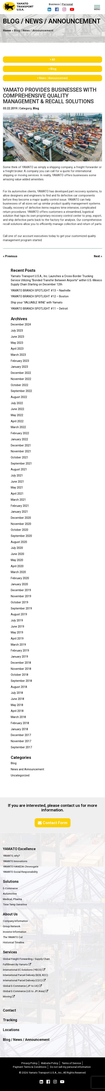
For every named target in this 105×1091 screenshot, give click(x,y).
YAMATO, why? (11, 855)
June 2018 (17, 699)
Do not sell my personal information (70, 1066)
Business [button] (54, 4)
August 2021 (19, 469)
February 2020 (20, 578)
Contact (9, 1010)
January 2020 (19, 584)
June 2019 (17, 626)
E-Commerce (10, 888)
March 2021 (18, 499)
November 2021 (21, 451)
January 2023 (19, 367)
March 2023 (18, 355)
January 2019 (19, 656)
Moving (9, 996)
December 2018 (21, 662)
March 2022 (18, 427)
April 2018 (17, 711)
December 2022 (21, 373)
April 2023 (17, 348)
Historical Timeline (13, 942)
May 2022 (17, 415)
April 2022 (17, 421)
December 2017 (21, 735)
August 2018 (19, 687)
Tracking (10, 1020)
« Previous (10, 256)
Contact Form (52, 822)
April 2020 (17, 566)
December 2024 (21, 324)
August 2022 (19, 397)
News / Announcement (52, 78)
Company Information (15, 920)
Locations (11, 1030)
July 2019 (17, 620)
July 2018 (17, 693)
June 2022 (17, 409)
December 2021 (21, 445)
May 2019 (17, 632)
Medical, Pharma (12, 899)
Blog (52, 68)
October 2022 (19, 385)
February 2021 (20, 506)
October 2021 (19, 457)
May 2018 (17, 705)
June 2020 (17, 554)
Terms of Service (71, 1063)
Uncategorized (20, 775)
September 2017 (21, 747)
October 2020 (19, 530)
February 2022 (20, 433)
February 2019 (20, 650)
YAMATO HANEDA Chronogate (20, 866)
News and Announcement (27, 769)
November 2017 (21, 741)
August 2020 (19, 542)
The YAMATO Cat (13, 937)
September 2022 (21, 391)
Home (7, 30)
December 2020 (21, 518)
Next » (98, 256)
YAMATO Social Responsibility (20, 871)
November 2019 (21, 596)
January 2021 (19, 511)
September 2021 (21, 463)
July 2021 (17, 475)
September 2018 (21, 681)
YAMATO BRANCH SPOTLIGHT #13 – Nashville (41, 290)
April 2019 (17, 638)
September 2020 (21, 536)
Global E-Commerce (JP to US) (22, 985)
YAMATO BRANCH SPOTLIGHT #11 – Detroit (39, 308)
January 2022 (19, 439)
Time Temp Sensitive (15, 904)
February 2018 (20, 723)
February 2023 (20, 361)
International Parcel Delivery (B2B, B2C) (25, 975)
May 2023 (17, 343)
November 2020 (21, 524)
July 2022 (17, 403)
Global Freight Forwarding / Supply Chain (26, 958)
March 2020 (18, 572)
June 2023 (17, 336)
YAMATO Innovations (15, 861)
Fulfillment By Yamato (17, 964)
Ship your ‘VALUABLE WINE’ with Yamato (36, 302)
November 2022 (21, 379)
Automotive (10, 893)
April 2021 (17, 493)
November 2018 (21, 669)
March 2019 (18, 644)
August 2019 (19, 614)
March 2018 (18, 717)
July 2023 (17, 330)
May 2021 (17, 487)
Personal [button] (67, 4)
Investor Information (14, 931)
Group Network (11, 926)
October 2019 (19, 602)
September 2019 (21, 608)
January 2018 (19, 729)
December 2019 (21, 590)
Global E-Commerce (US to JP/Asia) (25, 991)
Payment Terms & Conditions (29, 1066)
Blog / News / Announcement (26, 1040)
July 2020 (17, 548)
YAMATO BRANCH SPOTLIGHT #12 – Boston (40, 296)
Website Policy (49, 1063)
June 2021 (17, 481)
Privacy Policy (29, 1063)
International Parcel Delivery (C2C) (24, 980)
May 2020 (17, 560)
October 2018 (19, 674)
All (52, 59)
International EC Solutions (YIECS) (24, 969)
